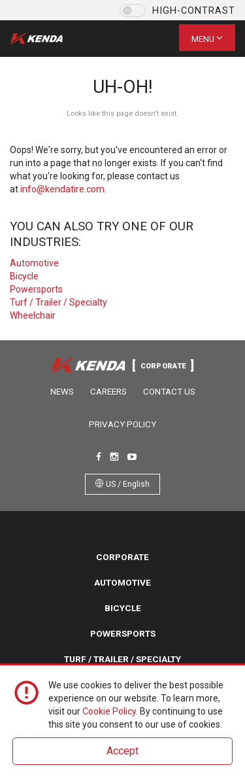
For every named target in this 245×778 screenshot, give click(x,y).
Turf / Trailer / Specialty (58, 302)
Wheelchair (33, 315)
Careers (108, 392)
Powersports (36, 289)
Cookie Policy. (110, 711)
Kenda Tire (47, 38)
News (62, 392)
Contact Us (169, 392)
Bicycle (24, 276)
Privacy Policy (122, 424)
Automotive (34, 263)
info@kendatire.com (62, 189)
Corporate (122, 557)
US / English (122, 484)
